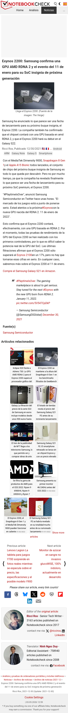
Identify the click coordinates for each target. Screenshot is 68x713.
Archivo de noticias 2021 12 (47, 679)
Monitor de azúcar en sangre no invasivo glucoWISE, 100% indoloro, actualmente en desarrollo (50, 564)
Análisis (33, 10)
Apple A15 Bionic (19, 165)
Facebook (57, 665)
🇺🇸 (43, 148)
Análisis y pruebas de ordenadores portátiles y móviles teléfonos (33, 676)
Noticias (49, 10)
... (64, 10)
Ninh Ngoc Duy (49, 646)
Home (20, 10)
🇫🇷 (47, 148)
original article (49, 611)
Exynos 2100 (24, 255)
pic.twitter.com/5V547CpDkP (33, 303)
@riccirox (53, 630)
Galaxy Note (18, 153)
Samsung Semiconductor (18, 332)
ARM (6, 153)
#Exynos (47, 207)
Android (57, 148)
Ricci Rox (32, 616)
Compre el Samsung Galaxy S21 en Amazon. (29, 271)
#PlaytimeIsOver (25, 281)
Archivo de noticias (23, 679)
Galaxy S (31, 153)
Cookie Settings (34, 697)
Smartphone (45, 153)
